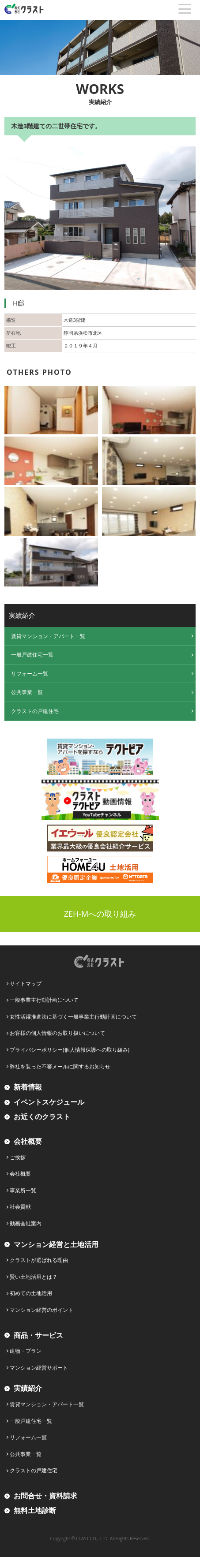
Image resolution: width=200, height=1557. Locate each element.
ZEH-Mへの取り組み (100, 913)
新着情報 (28, 1087)
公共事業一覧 (27, 692)
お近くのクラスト (42, 1116)
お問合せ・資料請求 (45, 1496)
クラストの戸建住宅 (35, 711)
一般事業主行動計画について (44, 1000)
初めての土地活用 (31, 1293)
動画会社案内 (26, 1223)
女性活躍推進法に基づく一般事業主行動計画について (73, 1016)
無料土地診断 (35, 1510)
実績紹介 (28, 1388)
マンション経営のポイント (41, 1310)
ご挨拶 (18, 1157)
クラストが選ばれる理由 (39, 1260)
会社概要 (28, 1141)
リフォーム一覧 (29, 673)
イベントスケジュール (49, 1102)
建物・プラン (26, 1351)
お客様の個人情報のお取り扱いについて (57, 1033)
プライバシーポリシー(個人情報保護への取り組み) (69, 1049)
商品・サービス (38, 1335)
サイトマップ (26, 983)
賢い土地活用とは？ (33, 1277)
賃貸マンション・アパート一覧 (48, 636)
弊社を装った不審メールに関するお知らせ (60, 1066)
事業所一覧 (23, 1190)
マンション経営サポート (39, 1367)
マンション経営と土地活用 (56, 1244)
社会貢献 (20, 1206)
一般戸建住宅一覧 (32, 654)
